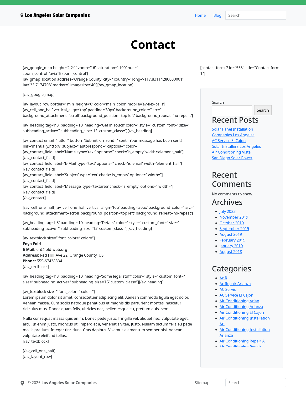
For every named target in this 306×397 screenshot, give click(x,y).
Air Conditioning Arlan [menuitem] (239, 300)
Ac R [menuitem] (223, 278)
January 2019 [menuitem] (231, 245)
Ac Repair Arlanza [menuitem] (235, 283)
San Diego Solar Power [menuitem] (232, 157)
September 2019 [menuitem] (234, 228)
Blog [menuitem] (217, 15)
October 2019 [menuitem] (232, 223)
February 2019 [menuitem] (232, 240)
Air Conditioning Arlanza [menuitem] (241, 306)
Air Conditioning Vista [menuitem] (231, 152)
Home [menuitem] (200, 15)
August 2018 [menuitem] (231, 251)
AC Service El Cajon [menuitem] (229, 140)
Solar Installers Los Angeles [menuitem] (236, 146)
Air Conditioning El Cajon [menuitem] (242, 312)
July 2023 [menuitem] (228, 211)
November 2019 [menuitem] (234, 217)
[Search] (255, 15)
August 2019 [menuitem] (231, 234)
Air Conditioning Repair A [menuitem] (242, 341)
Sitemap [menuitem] (202, 382)
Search (218, 102)
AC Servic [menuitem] (228, 289)
